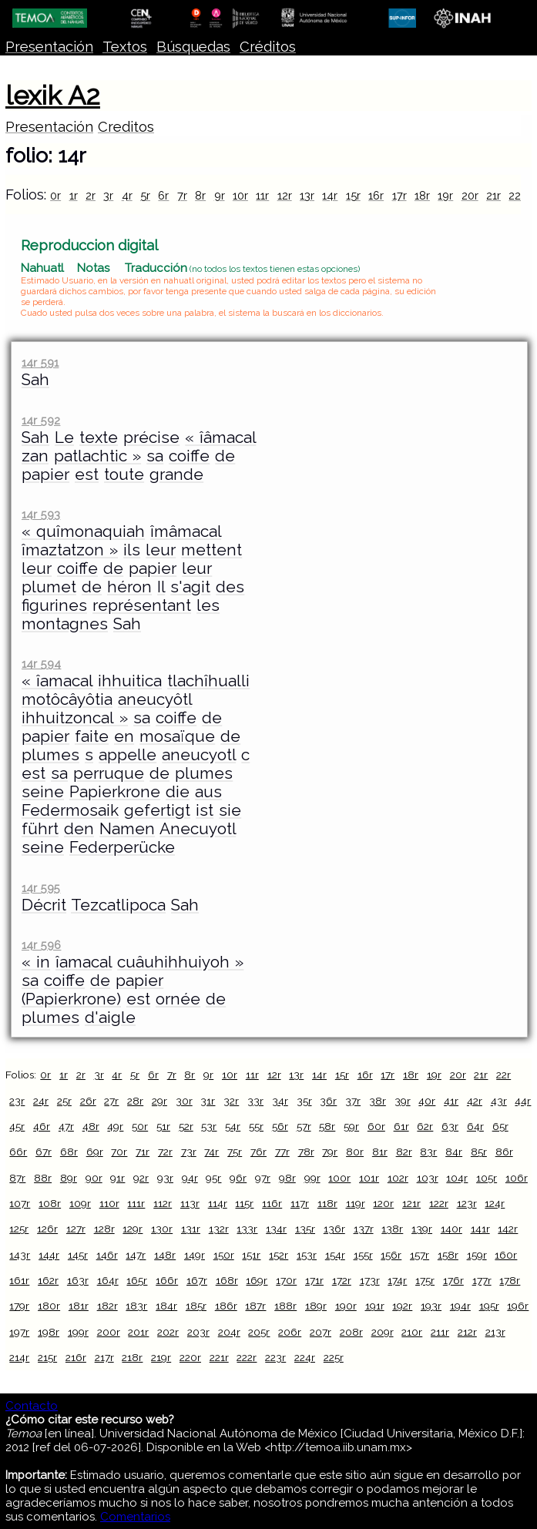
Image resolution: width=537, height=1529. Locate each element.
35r (304, 1101)
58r (327, 1126)
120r (383, 1203)
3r (108, 195)
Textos (124, 47)
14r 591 (40, 362)
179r (19, 1305)
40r (426, 1101)
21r (493, 195)
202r (168, 1332)
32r (231, 1101)
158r (448, 1255)
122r (438, 1203)
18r (422, 195)
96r (238, 1178)
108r (50, 1203)
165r (136, 1280)
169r (256, 1280)
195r (489, 1305)
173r (370, 1280)
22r (516, 195)
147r (136, 1255)
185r (196, 1305)
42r (474, 1101)
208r (351, 1332)
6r (163, 195)
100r (339, 1178)
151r (251, 1255)
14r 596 (41, 944)
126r (47, 1228)
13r (307, 195)
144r (49, 1255)
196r (518, 1305)
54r (232, 1126)
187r (255, 1305)
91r (117, 1178)
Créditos (268, 47)
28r (135, 1101)
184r (166, 1305)
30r (184, 1101)
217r (104, 1357)
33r (255, 1101)
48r (90, 1126)
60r (376, 1126)
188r (285, 1305)
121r (411, 1203)
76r (258, 1151)
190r (346, 1305)
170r (286, 1280)
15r (353, 195)
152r (278, 1255)
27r (111, 1101)
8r (200, 195)
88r (43, 1178)
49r (115, 1126)
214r (19, 1357)
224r (304, 1357)
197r (19, 1332)
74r (211, 1151)
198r (48, 1332)
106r (516, 1178)
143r (19, 1255)
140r (451, 1228)
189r (316, 1305)
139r (421, 1228)
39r (402, 1101)
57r (304, 1126)
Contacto (31, 1406)
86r (504, 1151)
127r (76, 1228)
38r (377, 1101)
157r (419, 1255)
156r (391, 1255)
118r (327, 1203)
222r (247, 1357)
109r (80, 1203)
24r (41, 1101)
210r (411, 1332)
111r (136, 1203)
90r (94, 1178)
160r (506, 1255)
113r (190, 1203)
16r (376, 195)
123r (467, 1203)
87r (17, 1178)
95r (213, 1178)
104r (457, 1178)
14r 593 (41, 514)
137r (364, 1228)
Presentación (49, 47)
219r (161, 1357)
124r (495, 1203)
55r (256, 1126)
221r (219, 1357)
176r (453, 1280)
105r (486, 1178)
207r (320, 1332)
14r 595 (41, 887)
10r (240, 195)
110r (109, 1203)
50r (140, 1126)
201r (138, 1332)
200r (108, 1332)
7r (182, 195)
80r (355, 1151)
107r (19, 1203)
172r (341, 1280)
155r (363, 1255)
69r (94, 1151)
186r (226, 1305)
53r (208, 1126)
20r (469, 195)
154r (335, 1255)
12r (284, 195)
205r (259, 1332)
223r (275, 1357)
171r (314, 1280)
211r (440, 1332)
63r (449, 1126)
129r (133, 1228)
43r (499, 1101)
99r (312, 1178)
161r (19, 1280)
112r (162, 1203)
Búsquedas (193, 47)
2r (91, 195)
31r (207, 1101)
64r (475, 1126)
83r (428, 1151)
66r (18, 1151)
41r (451, 1101)
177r (482, 1280)
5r (145, 195)
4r (127, 195)
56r (280, 1126)
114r (217, 1203)
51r (163, 1126)
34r (280, 1101)
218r (132, 1357)
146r (107, 1255)
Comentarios (135, 1517)
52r (186, 1126)
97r (262, 1178)
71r (142, 1151)
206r (289, 1332)
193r (431, 1305)
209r (382, 1332)
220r (190, 1357)
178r (509, 1280)
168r (227, 1280)
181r (79, 1305)
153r (307, 1255)
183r (136, 1305)
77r (282, 1151)
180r (49, 1305)
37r (353, 1101)
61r (401, 1126)
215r (47, 1357)
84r (453, 1151)
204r (229, 1332)
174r (397, 1280)
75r (234, 1151)
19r (445, 195)
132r (219, 1228)
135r (305, 1228)
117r (299, 1203)
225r (334, 1357)
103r (427, 1178)
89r (68, 1178)
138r (392, 1228)
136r (334, 1228)
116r (272, 1203)
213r (495, 1332)
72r (165, 1151)
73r (188, 1151)
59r (351, 1126)
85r (479, 1151)
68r (69, 1151)
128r (104, 1228)
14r (329, 195)
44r (523, 1101)
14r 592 (41, 420)
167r (196, 1280)
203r (198, 1332)
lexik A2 (52, 95)
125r (19, 1228)
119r (355, 1203)
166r (167, 1280)
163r (78, 1280)
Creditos (126, 127)
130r (162, 1228)
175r (425, 1280)
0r (55, 195)
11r (262, 195)
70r (119, 1151)
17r (399, 195)
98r (287, 1178)
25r (64, 1101)
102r (398, 1178)
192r (402, 1305)
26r (88, 1101)
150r (223, 1255)
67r (43, 1151)
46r (41, 1126)
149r (194, 1255)
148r (165, 1255)
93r (165, 1178)
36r (328, 1101)
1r (73, 195)
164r (108, 1280)
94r (190, 1178)
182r (107, 1305)
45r (17, 1126)
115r (244, 1203)
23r (17, 1101)
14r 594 (41, 663)
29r (159, 1101)
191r (374, 1305)
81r (380, 1151)
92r (141, 1178)
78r (306, 1151)
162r (48, 1280)
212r (467, 1332)
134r (276, 1228)
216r (75, 1357)
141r (480, 1228)
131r (190, 1228)
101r (369, 1178)
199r (78, 1332)
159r (477, 1255)
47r (66, 1126)
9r (219, 195)
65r (500, 1126)
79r (329, 1151)
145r (78, 1255)
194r (460, 1305)
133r (247, 1228)
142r (508, 1228)
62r (425, 1126)
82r (404, 1151)
